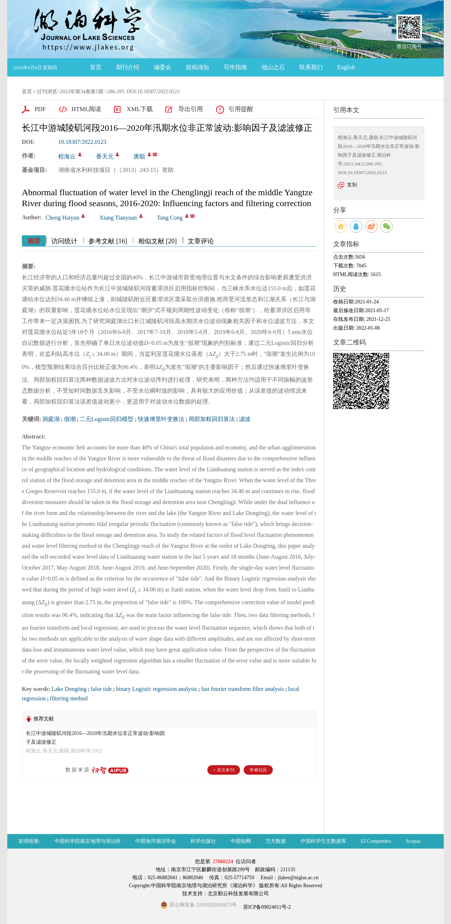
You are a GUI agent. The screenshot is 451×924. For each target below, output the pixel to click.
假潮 (70, 419)
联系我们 (311, 67)
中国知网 (241, 841)
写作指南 (235, 67)
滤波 (245, 419)
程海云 (67, 156)
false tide (101, 689)
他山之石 (273, 67)
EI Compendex (376, 841)
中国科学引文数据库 (323, 841)
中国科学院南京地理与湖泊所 (88, 841)
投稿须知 (197, 67)
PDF (40, 109)
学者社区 (258, 769)
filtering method (69, 698)
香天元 (104, 156)
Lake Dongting (69, 689)
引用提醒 (240, 109)
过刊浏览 (47, 91)
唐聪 (139, 156)
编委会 (162, 67)
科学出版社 (203, 841)
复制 (352, 185)
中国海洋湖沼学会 (155, 841)
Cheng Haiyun (62, 218)
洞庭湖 (51, 419)
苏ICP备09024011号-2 (266, 907)
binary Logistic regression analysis (156, 689)
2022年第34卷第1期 (81, 91)
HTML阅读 (86, 109)
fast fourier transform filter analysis (242, 689)
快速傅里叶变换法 (161, 419)
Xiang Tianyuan (118, 218)
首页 (95, 67)
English (346, 67)
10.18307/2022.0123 (82, 142)
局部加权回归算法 (211, 419)
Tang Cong (170, 218)
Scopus (413, 841)
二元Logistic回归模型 (106, 419)
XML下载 (140, 109)
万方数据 (276, 841)
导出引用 (190, 109)
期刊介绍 (127, 67)
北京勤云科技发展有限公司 (238, 893)
